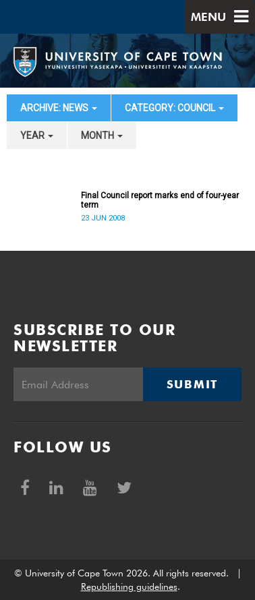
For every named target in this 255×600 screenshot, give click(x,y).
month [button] (102, 135)
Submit (192, 384)
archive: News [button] (58, 107)
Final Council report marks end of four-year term (160, 200)
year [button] (36, 135)
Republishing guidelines (129, 586)
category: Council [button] (174, 107)
